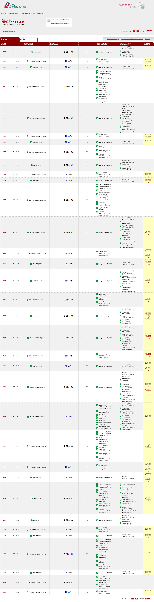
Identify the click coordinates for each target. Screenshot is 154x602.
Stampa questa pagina (113, 39)
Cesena (100, 416)
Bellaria (124, 507)
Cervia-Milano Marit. (127, 501)
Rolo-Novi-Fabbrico (127, 277)
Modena (124, 51)
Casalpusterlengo (103, 78)
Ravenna (124, 497)
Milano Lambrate (102, 73)
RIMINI (35, 498)
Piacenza (100, 81)
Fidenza (100, 88)
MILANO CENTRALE (35, 118)
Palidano (124, 283)
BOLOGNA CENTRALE (35, 61)
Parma (100, 90)
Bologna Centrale (103, 428)
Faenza (100, 420)
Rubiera (124, 52)
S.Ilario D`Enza (126, 56)
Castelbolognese (102, 422)
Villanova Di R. (126, 279)
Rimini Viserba (125, 512)
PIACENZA (35, 316)
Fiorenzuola (101, 86)
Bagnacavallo (125, 493)
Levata (123, 289)
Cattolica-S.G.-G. (102, 406)
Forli (99, 418)
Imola (99, 424)
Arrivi (22, 39)
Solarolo (124, 489)
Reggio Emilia (125, 55)
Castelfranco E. (126, 48)
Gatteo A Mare (125, 505)
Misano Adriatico (102, 408)
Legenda (147, 39)
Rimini (100, 414)
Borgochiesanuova (127, 291)
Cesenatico (125, 503)
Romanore (124, 287)
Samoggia (124, 47)
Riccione (100, 411)
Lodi (99, 77)
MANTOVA (35, 281)
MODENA (35, 67)
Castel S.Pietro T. (103, 426)
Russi (123, 495)
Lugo (123, 491)
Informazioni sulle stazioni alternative (60, 23)
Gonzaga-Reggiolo (127, 281)
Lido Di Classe (125, 499)
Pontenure (101, 82)
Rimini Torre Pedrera (127, 510)
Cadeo (100, 84)
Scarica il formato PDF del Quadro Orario (132, 39)
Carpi (123, 276)
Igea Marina (125, 509)
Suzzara (124, 285)
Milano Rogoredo (102, 75)
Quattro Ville (125, 273)
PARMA (35, 52)
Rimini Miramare (102, 412)
